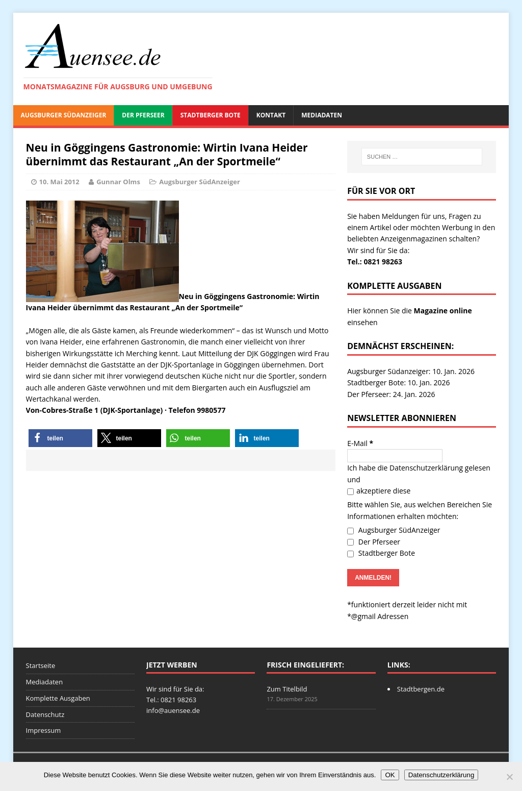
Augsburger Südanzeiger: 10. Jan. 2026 (411, 371)
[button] (60, 438)
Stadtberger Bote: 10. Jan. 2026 (398, 382)
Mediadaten (321, 115)
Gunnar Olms (118, 181)
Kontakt (270, 115)
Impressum (43, 730)
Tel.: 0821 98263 (374, 261)
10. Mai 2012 (59, 181)
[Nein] (509, 777)
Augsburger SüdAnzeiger (64, 115)
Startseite (41, 665)
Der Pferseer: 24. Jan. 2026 (391, 394)
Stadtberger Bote (210, 115)
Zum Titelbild (287, 689)
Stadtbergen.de (421, 689)
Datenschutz (45, 714)
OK (390, 775)
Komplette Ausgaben (58, 698)
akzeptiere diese (378, 491)
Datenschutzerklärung (426, 468)
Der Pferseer (143, 115)
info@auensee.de (173, 710)
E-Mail (360, 443)
